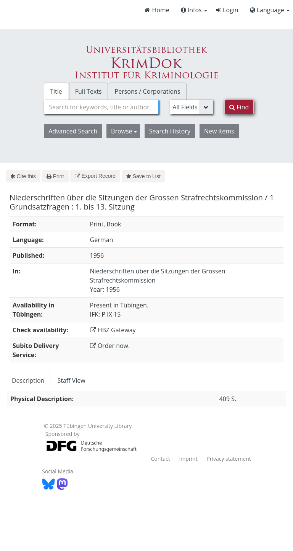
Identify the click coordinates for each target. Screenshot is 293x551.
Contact (160, 458)
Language (270, 10)
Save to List (143, 176)
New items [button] (219, 131)
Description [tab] (28, 380)
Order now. (110, 345)
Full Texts (88, 91)
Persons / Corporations (147, 91)
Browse (124, 131)
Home (157, 10)
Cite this (23, 176)
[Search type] (191, 107)
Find (239, 107)
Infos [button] (194, 10)
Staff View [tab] (71, 380)
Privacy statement (228, 458)
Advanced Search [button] (72, 131)
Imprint (188, 458)
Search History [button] (169, 131)
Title (56, 91)
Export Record (95, 176)
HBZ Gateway (113, 330)
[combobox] (101, 107)
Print (55, 176)
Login (227, 10)
